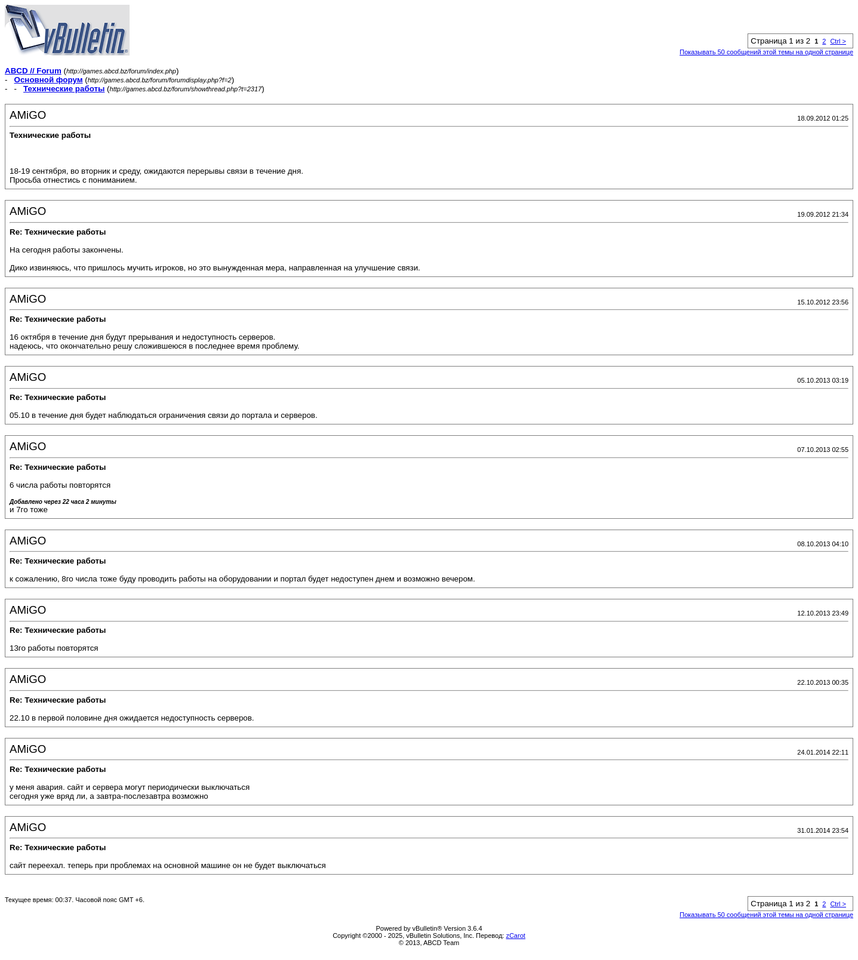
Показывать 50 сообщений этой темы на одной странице (766, 52)
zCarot (515, 935)
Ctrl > (838, 41)
